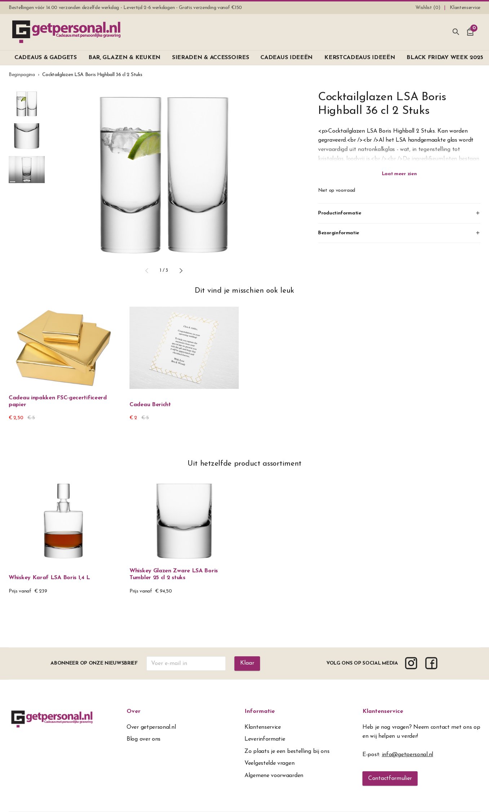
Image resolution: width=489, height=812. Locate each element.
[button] (147, 270)
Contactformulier (390, 778)
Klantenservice (382, 711)
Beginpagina (22, 74)
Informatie (259, 711)
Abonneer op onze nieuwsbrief (94, 663)
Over (134, 711)
